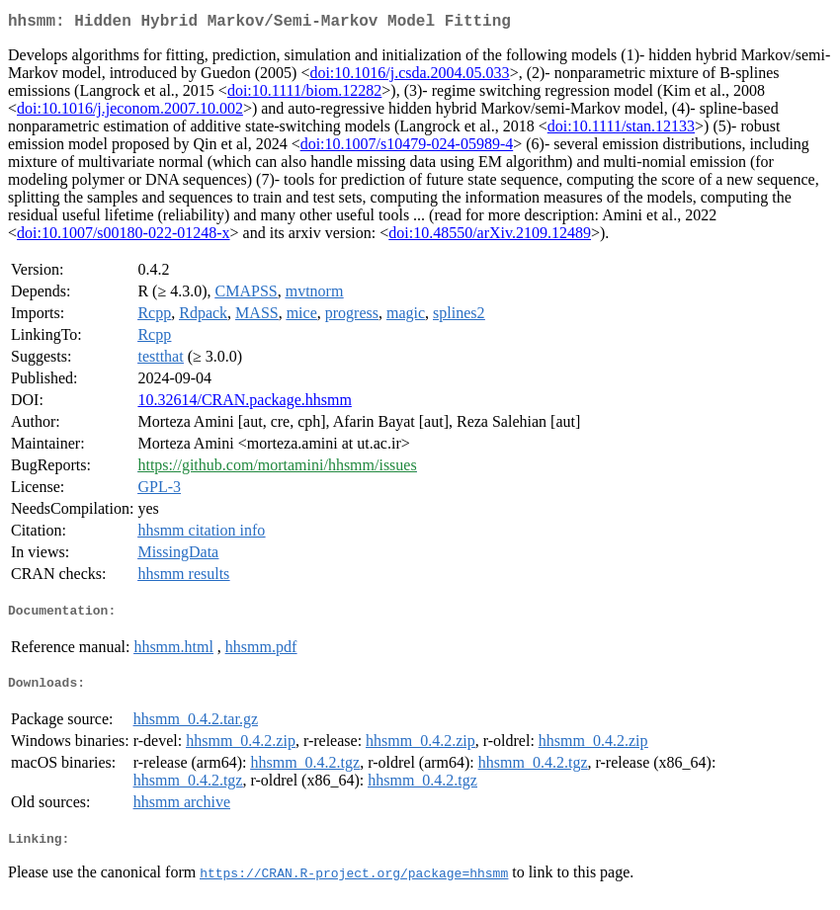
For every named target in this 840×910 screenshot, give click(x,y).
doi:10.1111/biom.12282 (304, 94)
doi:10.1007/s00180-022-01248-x (123, 236)
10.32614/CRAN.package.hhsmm (244, 403)
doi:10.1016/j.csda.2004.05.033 (409, 76)
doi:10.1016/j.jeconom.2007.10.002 (130, 112)
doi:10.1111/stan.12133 (621, 130)
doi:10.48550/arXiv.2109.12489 (489, 236)
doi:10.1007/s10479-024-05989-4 (407, 147)
